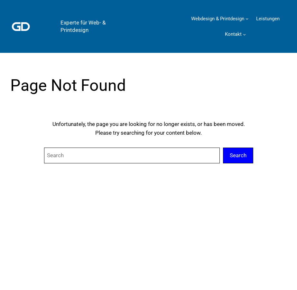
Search (238, 155)
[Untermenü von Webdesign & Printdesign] (247, 18)
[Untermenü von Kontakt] (244, 34)
